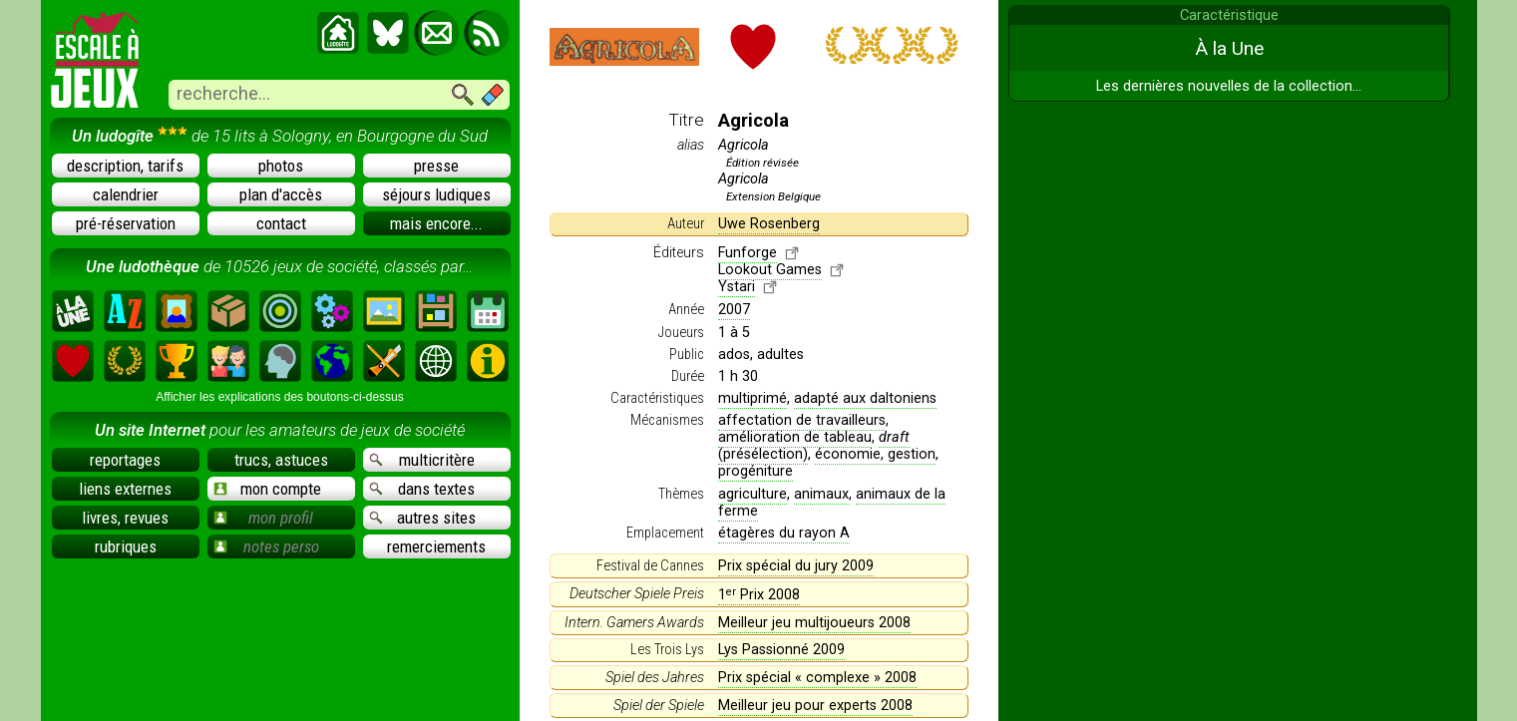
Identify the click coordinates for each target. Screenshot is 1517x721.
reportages (125, 460)
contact (281, 223)
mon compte (267, 489)
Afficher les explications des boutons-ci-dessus (280, 397)
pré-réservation (126, 223)
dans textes (422, 489)
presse (436, 166)
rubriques (126, 546)
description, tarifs (125, 166)
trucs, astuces (281, 460)
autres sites (423, 518)
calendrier (126, 194)
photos (280, 166)
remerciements (436, 546)
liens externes (125, 489)
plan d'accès (280, 194)
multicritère (422, 460)
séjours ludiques (436, 194)
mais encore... (436, 223)
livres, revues (125, 518)
